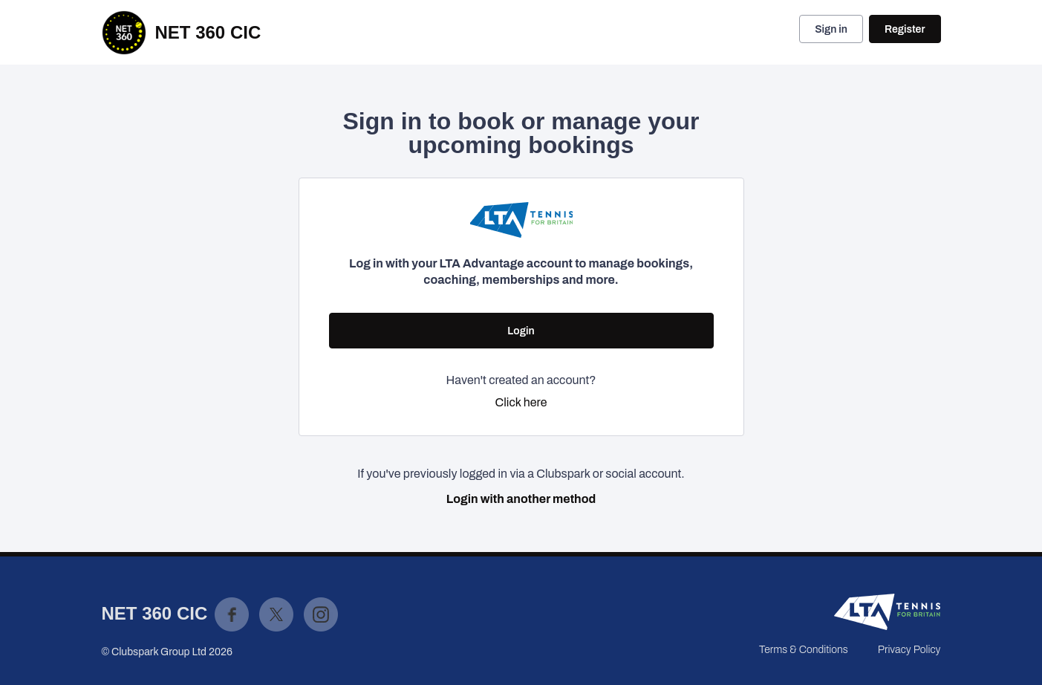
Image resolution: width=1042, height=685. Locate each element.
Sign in (831, 29)
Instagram (321, 614)
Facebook (232, 614)
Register (905, 29)
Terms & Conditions (803, 649)
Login (520, 331)
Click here (521, 402)
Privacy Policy (909, 649)
